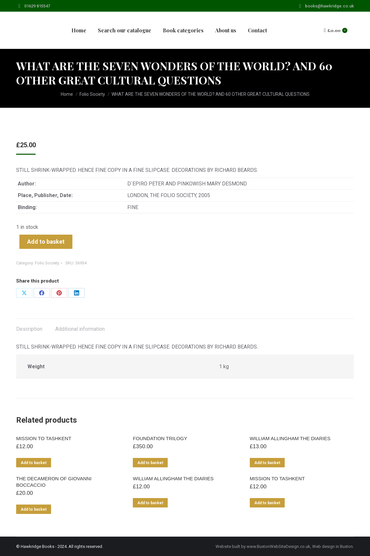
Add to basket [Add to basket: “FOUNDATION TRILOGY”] (150, 463)
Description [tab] (29, 329)
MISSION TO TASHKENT (43, 438)
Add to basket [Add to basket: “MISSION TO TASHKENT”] (34, 463)
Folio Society (47, 263)
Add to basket (46, 241)
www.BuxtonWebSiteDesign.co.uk (278, 546)
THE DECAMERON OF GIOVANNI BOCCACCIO (53, 482)
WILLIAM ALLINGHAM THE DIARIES (290, 438)
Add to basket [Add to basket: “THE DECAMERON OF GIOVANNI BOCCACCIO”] (34, 509)
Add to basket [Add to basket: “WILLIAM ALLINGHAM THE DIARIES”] (267, 463)
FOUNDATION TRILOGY (160, 438)
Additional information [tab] (80, 329)
